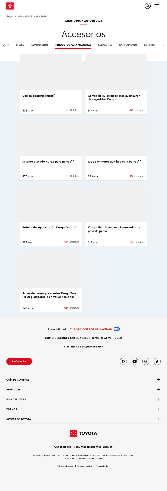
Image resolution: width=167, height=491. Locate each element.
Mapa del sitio (102, 466)
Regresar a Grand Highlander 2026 (27, 16)
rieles (20, 44)
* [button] (54, 95)
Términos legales (85, 466)
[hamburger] (155, 6)
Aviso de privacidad (65, 466)
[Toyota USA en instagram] (145, 361)
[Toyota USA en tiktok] (157, 361)
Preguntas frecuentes (87, 446)
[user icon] (147, 6)
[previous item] (5, 45)
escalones (105, 44)
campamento (128, 44)
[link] (57, 329)
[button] (83, 346)
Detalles (74, 110)
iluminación (39, 44)
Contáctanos (62, 446)
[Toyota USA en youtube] (134, 361)
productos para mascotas (73, 44)
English (108, 446)
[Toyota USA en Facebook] (123, 361)
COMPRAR (150, 44)
